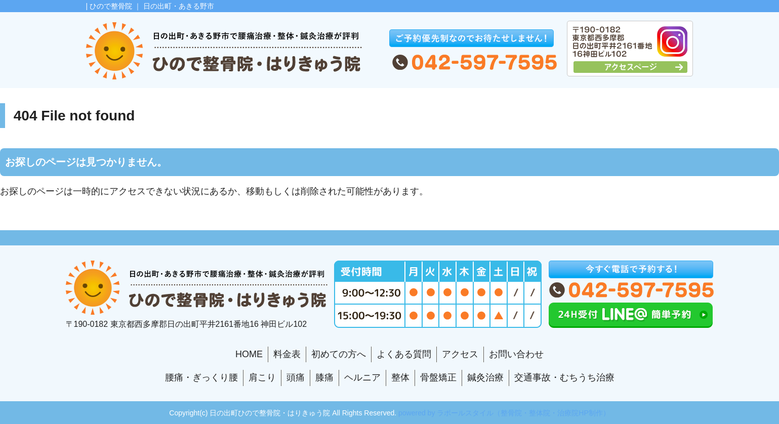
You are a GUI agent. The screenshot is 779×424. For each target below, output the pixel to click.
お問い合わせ (516, 354)
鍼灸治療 (485, 377)
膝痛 (324, 377)
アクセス (460, 354)
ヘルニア (362, 377)
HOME (249, 354)
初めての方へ (338, 354)
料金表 (287, 354)
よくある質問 (404, 354)
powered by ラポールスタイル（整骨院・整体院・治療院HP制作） (504, 413)
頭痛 (295, 377)
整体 (400, 377)
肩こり (262, 377)
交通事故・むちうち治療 (564, 377)
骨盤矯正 (438, 377)
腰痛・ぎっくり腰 (201, 377)
